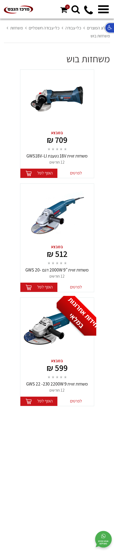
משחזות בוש (100, 36)
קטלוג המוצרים (98, 28)
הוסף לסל (45, 173)
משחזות (16, 28)
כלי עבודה (73, 28)
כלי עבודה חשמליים (44, 28)
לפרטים (76, 173)
